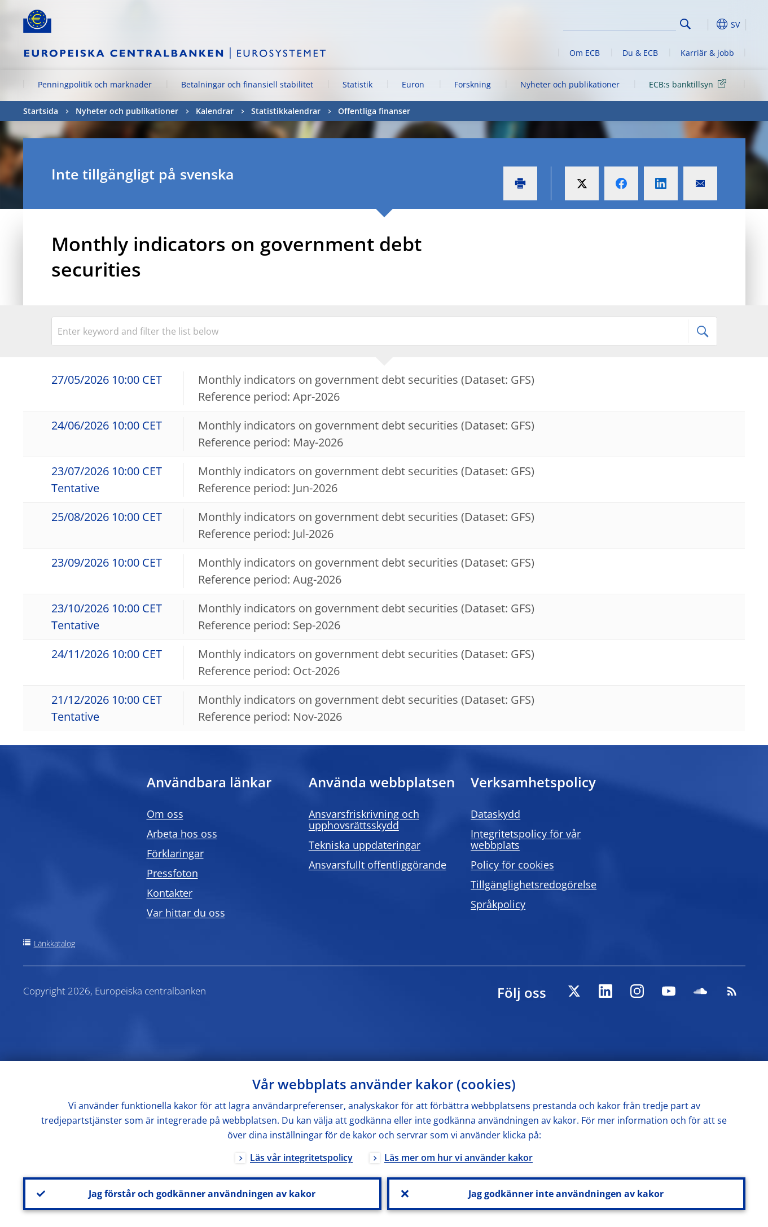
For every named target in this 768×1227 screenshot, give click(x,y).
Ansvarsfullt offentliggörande (377, 864)
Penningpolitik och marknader (95, 84)
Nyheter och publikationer (570, 84)
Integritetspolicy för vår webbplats (526, 839)
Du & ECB (640, 52)
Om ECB (584, 52)
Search (685, 24)
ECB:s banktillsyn (689, 84)
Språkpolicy (498, 904)
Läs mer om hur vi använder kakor (458, 1157)
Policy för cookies (512, 864)
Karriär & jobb (707, 52)
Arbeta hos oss (182, 833)
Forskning (472, 84)
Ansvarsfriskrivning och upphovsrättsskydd (364, 819)
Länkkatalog (54, 943)
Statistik (357, 84)
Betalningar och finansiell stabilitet (247, 84)
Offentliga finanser (374, 111)
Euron (413, 84)
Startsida (40, 111)
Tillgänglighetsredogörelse (533, 884)
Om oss (165, 814)
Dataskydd (495, 814)
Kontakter (169, 893)
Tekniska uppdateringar (364, 845)
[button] (705, 24)
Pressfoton (172, 873)
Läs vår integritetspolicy (301, 1157)
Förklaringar (175, 853)
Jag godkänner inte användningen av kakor (566, 1193)
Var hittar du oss (186, 912)
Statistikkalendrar (286, 111)
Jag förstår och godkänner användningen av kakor (202, 1193)
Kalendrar (215, 111)
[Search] (619, 22)
